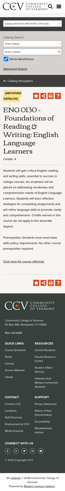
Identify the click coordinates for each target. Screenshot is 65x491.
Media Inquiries (14, 431)
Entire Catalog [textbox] (12, 44)
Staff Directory (13, 417)
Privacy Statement (46, 404)
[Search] (50, 6)
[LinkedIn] (32, 451)
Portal (8, 357)
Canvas (9, 363)
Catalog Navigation (20, 81)
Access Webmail (15, 370)
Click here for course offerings (23, 261)
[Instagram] (16, 451)
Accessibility (42, 421)
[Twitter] (24, 451)
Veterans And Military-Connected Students (46, 383)
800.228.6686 (13, 333)
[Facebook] (7, 451)
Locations (10, 410)
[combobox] (32, 23)
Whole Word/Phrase (22, 59)
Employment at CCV (17, 424)
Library (9, 377)
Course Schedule (15, 350)
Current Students (45, 350)
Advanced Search (15, 69)
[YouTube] (41, 451)
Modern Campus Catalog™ (39, 486)
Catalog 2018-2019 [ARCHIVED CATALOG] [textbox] (27, 23)
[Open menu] (58, 6)
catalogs (16, 478)
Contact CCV (13, 404)
